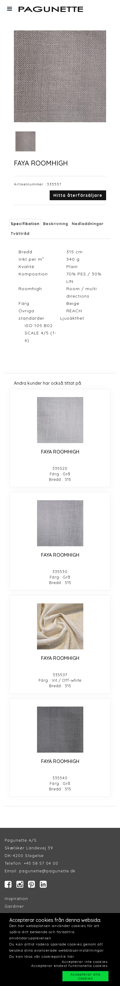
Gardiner (14, 906)
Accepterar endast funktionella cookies (69, 966)
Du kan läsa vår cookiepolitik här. (42, 956)
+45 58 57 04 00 (40, 863)
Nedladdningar (88, 223)
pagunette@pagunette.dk (47, 870)
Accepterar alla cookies (85, 976)
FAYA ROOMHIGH (60, 452)
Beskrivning (55, 223)
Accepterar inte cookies (85, 962)
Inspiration (16, 898)
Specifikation (25, 223)
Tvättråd (20, 233)
